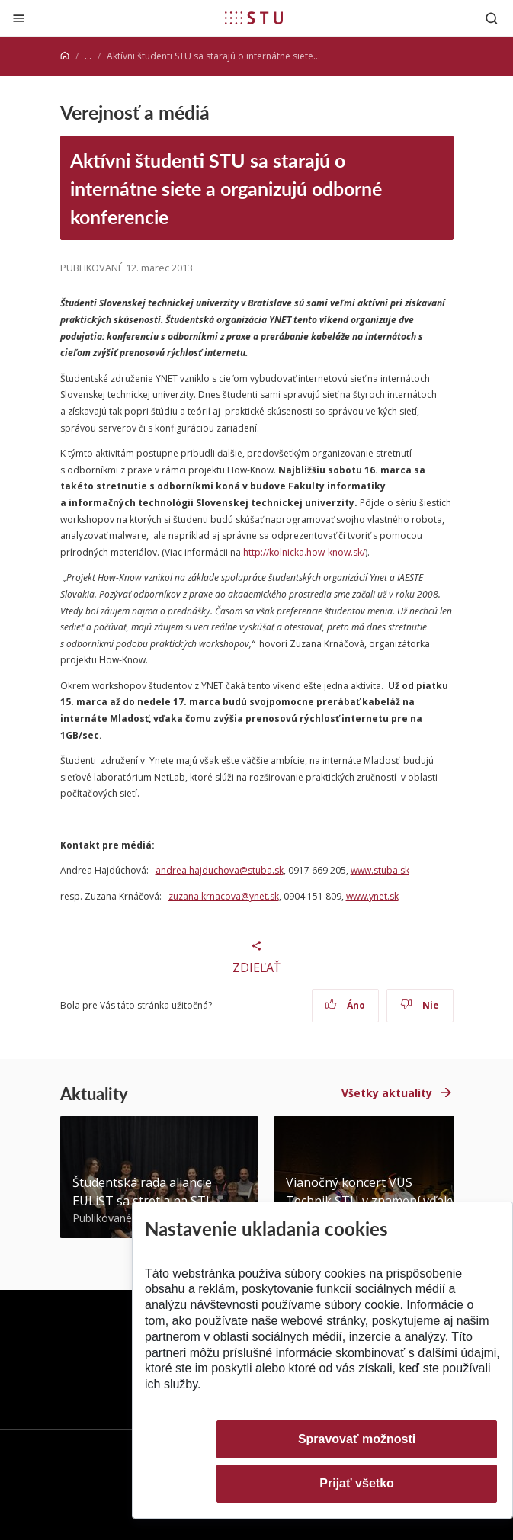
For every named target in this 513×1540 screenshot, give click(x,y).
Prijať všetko (356, 1483)
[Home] (64, 56)
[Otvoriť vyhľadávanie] (491, 18)
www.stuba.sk (380, 870)
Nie (419, 1005)
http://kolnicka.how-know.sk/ (304, 552)
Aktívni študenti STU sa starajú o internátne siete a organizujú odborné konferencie (226, 188)
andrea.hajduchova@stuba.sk (220, 870)
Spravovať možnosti (356, 1439)
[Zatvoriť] (18, 18)
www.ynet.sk (372, 896)
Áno (345, 1005)
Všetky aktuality (386, 1093)
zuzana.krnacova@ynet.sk (223, 896)
